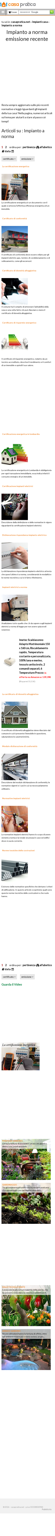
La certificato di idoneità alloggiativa (20, 694)
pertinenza (29, 147)
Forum (13, 12)
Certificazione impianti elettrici (17, 486)
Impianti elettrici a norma (14, 587)
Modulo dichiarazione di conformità (19, 746)
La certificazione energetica (15, 166)
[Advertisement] (27, 71)
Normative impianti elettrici (16, 798)
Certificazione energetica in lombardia (21, 434)
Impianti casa (40, 21)
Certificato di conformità (14, 218)
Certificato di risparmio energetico (19, 322)
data (8, 151)
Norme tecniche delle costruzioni (18, 850)
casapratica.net (20, 21)
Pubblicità (46, 1509)
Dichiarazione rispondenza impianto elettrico (24, 535)
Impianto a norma (11, 25)
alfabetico (45, 147)
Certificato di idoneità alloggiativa (19, 270)
